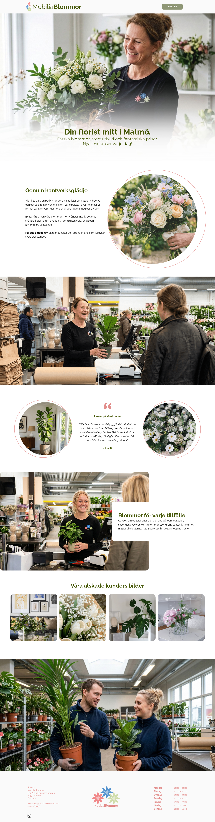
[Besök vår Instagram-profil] (29, 816)
